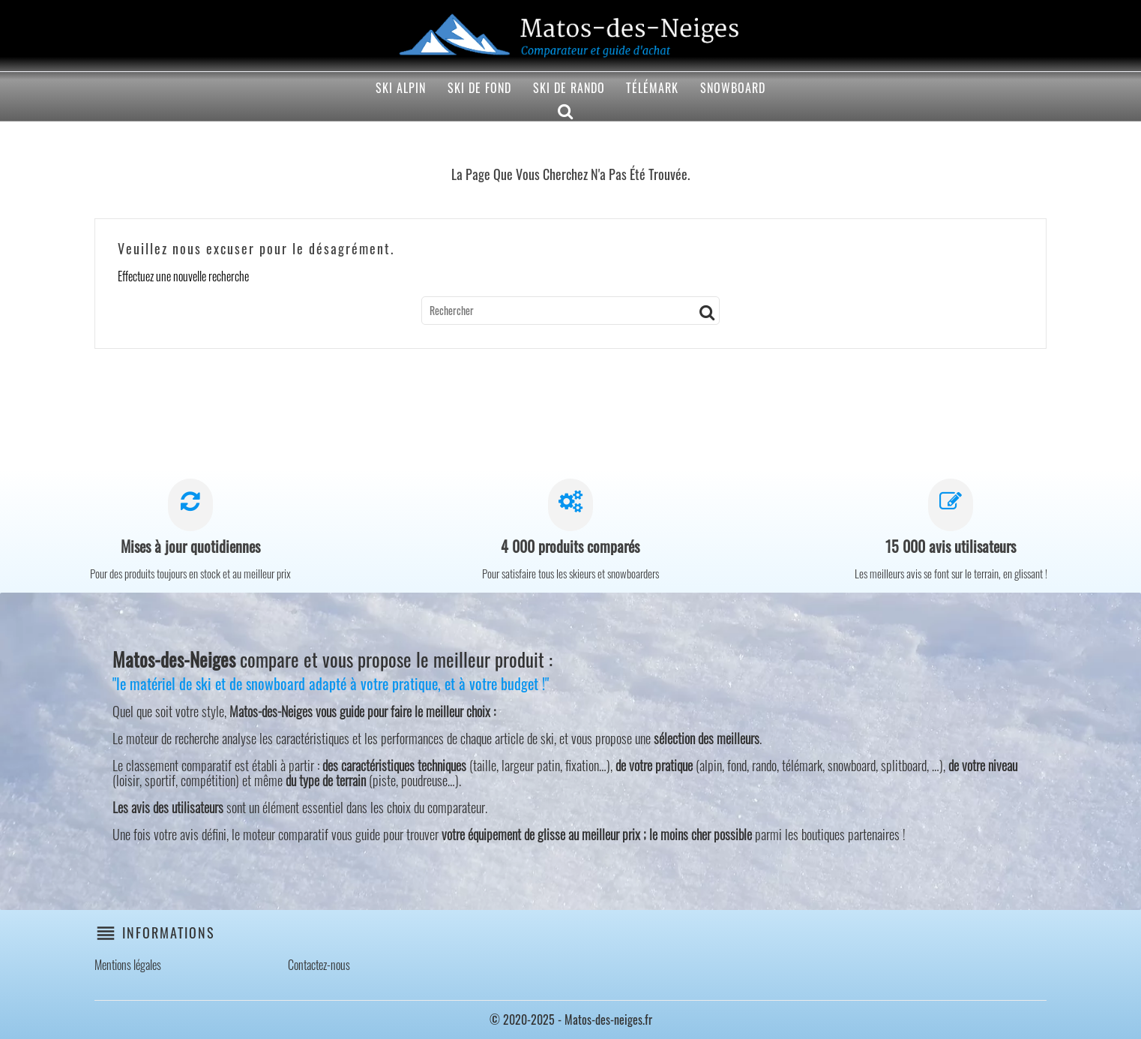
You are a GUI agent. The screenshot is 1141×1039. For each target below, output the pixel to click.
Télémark (652, 88)
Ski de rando (569, 88)
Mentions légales (127, 965)
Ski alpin (401, 88)
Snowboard (732, 88)
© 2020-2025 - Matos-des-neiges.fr (571, 1019)
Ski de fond (479, 88)
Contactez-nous (319, 965)
